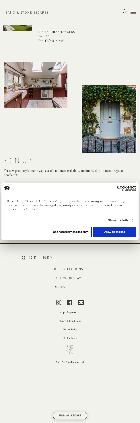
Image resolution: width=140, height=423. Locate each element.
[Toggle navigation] (133, 12)
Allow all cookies (114, 232)
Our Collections (68, 269)
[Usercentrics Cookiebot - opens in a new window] (120, 188)
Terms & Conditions (70, 320)
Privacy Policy (70, 329)
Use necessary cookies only (70, 232)
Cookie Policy (70, 337)
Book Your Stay (67, 278)
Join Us (59, 287)
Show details (118, 220)
